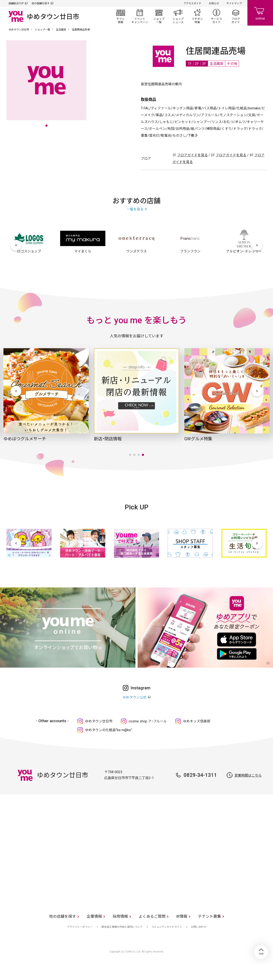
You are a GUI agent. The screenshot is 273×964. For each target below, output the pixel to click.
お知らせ (214, 3)
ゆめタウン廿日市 (19, 29)
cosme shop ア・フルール (148, 721)
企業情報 (94, 916)
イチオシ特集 (197, 16)
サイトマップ (234, 3)
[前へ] (16, 245)
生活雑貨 (61, 29)
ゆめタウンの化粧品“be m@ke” (108, 730)
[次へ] (257, 245)
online (260, 13)
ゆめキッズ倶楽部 (196, 721)
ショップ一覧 (158, 16)
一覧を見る (135, 209)
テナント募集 (209, 916)
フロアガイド (235, 16)
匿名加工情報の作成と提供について (122, 926)
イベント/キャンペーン (139, 16)
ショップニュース (178, 16)
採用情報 (120, 916)
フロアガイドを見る (192, 155)
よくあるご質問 (152, 916)
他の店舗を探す (40, 3)
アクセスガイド (192, 3)
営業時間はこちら (248, 775)
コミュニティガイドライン (166, 926)
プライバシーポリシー (80, 926)
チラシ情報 (120, 16)
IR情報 (181, 916)
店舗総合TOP (16, 3)
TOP (261, 952)
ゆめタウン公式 (135, 697)
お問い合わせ (198, 926)
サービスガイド (216, 16)
